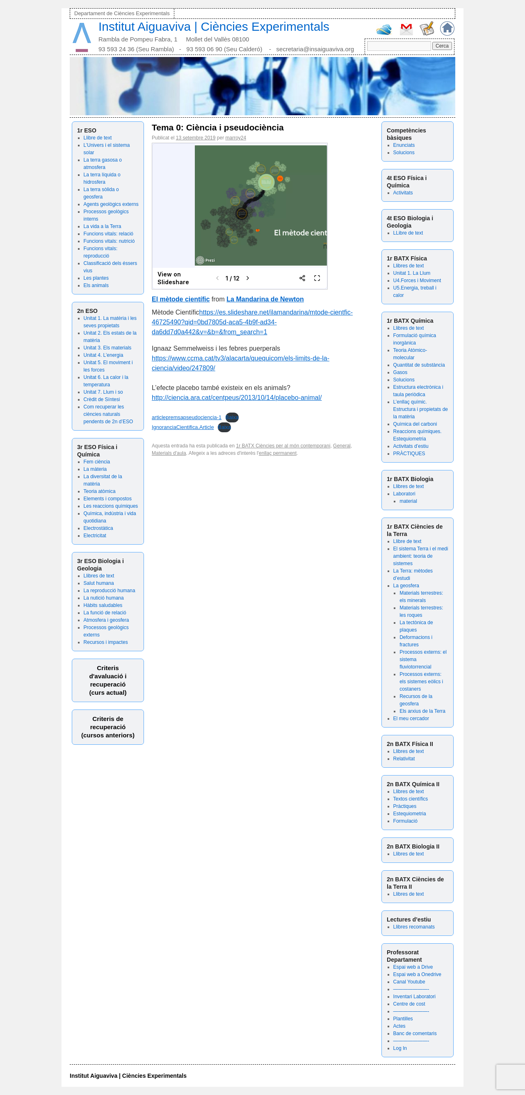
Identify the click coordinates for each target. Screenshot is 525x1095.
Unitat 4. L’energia (103, 355)
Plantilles (403, 1019)
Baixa (232, 417)
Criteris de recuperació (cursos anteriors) (108, 727)
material (408, 501)
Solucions (404, 152)
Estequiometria (409, 814)
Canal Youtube (409, 982)
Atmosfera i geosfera (106, 620)
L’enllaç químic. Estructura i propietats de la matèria (420, 409)
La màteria (95, 469)
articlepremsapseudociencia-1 (186, 417)
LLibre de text (408, 233)
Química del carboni (415, 424)
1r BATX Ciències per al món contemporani (283, 446)
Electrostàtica (98, 528)
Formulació (405, 821)
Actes (399, 1026)
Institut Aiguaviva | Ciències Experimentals (213, 26)
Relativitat (404, 759)
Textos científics (410, 799)
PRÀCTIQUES (409, 453)
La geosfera (406, 586)
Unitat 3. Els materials (108, 348)
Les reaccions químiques (111, 506)
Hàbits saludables (103, 605)
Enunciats (404, 145)
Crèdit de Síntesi (102, 399)
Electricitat (95, 535)
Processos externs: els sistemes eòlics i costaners (421, 681)
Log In (400, 1048)
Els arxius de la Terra (422, 711)
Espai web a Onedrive (417, 974)
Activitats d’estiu (411, 446)
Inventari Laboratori (414, 996)
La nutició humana (104, 598)
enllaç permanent (278, 453)
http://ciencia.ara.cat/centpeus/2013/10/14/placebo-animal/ (237, 397)
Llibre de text (98, 138)
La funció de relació (105, 613)
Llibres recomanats (414, 927)
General (342, 446)
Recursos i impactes (106, 642)
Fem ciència (97, 462)
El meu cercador (411, 718)
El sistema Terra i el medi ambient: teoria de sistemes (420, 556)
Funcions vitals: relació (108, 234)
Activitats (403, 193)
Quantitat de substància (419, 365)
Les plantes (96, 278)
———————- (411, 989)
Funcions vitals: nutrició (109, 241)
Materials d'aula (169, 453)
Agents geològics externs (111, 204)
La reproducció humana (109, 590)
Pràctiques (405, 806)
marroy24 (235, 138)
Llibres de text (99, 576)
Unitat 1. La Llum (412, 273)
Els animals (96, 285)
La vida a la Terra (102, 226)
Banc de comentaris (415, 1033)
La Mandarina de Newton (265, 299)
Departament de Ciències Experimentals (122, 13)
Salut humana (99, 583)
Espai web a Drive (413, 967)
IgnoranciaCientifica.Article (183, 427)
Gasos (400, 372)
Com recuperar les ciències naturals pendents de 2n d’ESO (108, 414)
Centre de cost (409, 1004)
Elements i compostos (108, 499)
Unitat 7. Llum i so (103, 392)
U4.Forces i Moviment (417, 280)
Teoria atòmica (100, 491)
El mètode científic (181, 299)
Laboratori (404, 494)
